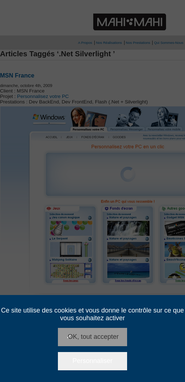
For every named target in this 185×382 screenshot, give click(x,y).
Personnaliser (92, 360)
